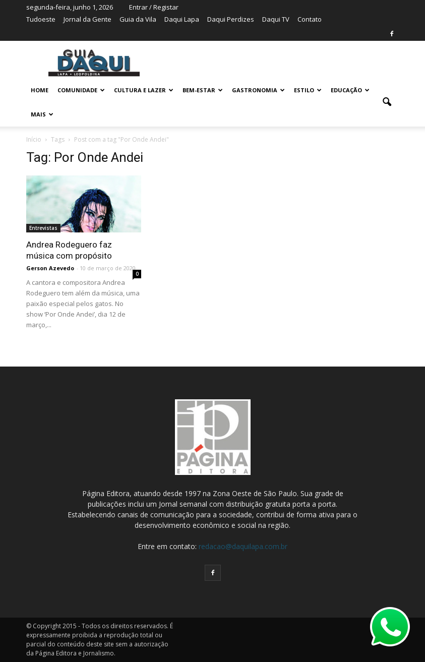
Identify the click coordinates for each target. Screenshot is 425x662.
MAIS (42, 114)
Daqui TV (275, 19)
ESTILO (308, 90)
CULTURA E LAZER (143, 90)
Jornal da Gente (87, 19)
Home (39, 90)
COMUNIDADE (81, 90)
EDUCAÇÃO (350, 90)
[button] (387, 102)
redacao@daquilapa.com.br (243, 546)
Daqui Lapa (181, 19)
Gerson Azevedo (50, 268)
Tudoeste (40, 19)
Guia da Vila (137, 19)
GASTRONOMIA (258, 90)
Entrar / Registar (153, 7)
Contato (309, 19)
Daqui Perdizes (230, 19)
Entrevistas (43, 227)
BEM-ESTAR (203, 90)
